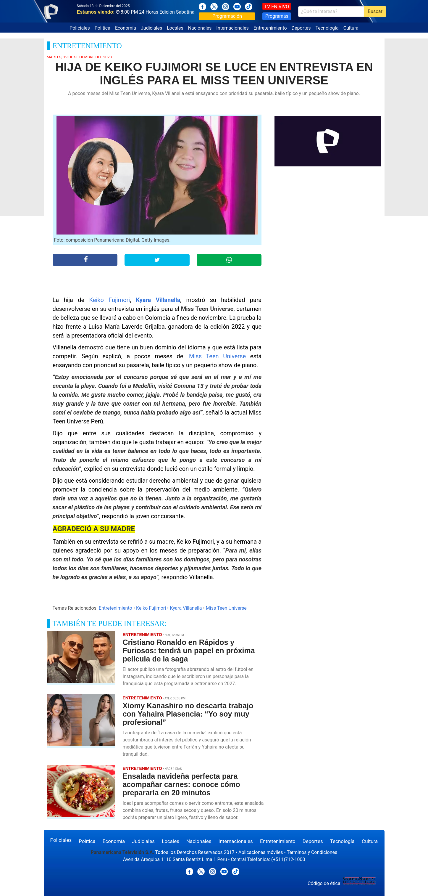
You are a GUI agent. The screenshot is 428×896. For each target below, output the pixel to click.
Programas (276, 16)
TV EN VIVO (276, 6)
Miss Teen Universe (217, 356)
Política (102, 28)
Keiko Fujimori (109, 300)
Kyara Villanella (158, 300)
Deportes (301, 28)
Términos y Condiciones (312, 852)
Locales (175, 28)
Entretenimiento (270, 28)
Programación (227, 16)
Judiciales (151, 28)
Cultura (350, 28)
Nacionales (200, 28)
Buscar (375, 11)
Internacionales (232, 28)
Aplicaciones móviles (260, 852)
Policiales (80, 28)
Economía (125, 28)
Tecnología (326, 28)
